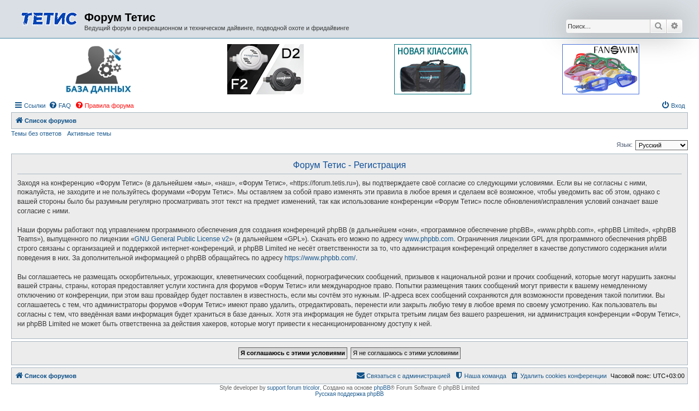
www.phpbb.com (428, 239)
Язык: (624, 144)
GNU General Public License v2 (182, 239)
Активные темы (89, 133)
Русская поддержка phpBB (349, 394)
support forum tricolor (293, 388)
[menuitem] (60, 105)
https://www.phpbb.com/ (320, 258)
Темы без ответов (36, 133)
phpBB (382, 388)
